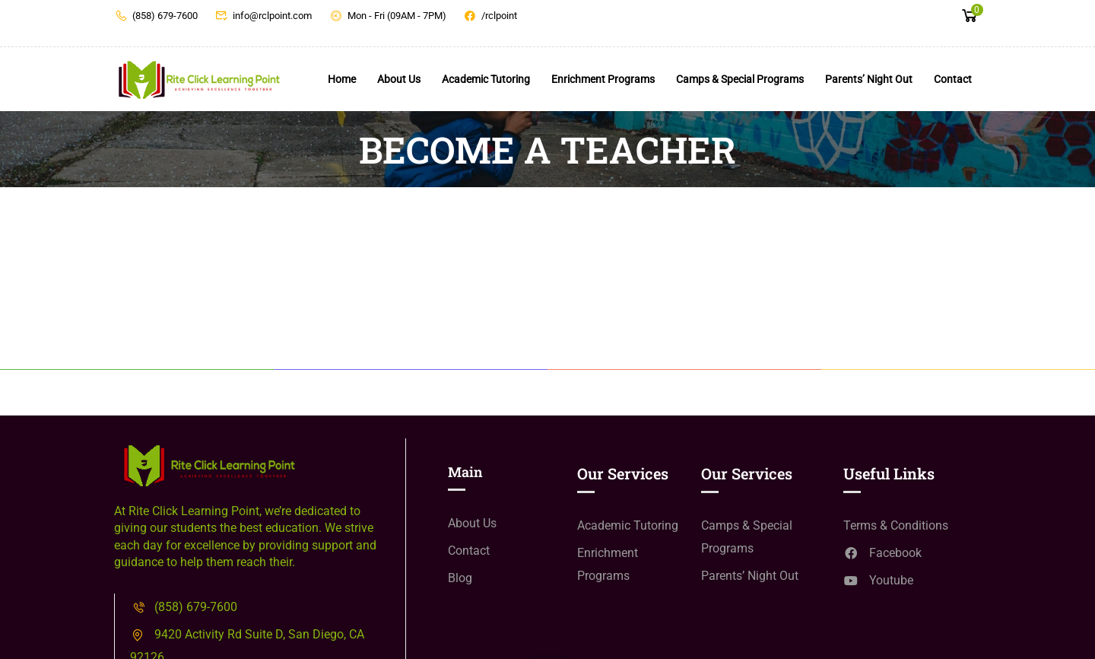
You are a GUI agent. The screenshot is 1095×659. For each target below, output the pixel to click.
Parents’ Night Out (868, 79)
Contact (953, 79)
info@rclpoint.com (264, 15)
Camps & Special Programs (740, 79)
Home (342, 79)
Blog (460, 578)
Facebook (882, 553)
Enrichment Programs (603, 79)
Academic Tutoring (486, 79)
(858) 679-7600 (156, 15)
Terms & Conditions (895, 525)
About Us (399, 79)
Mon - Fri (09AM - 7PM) (387, 15)
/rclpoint (491, 15)
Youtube (878, 580)
